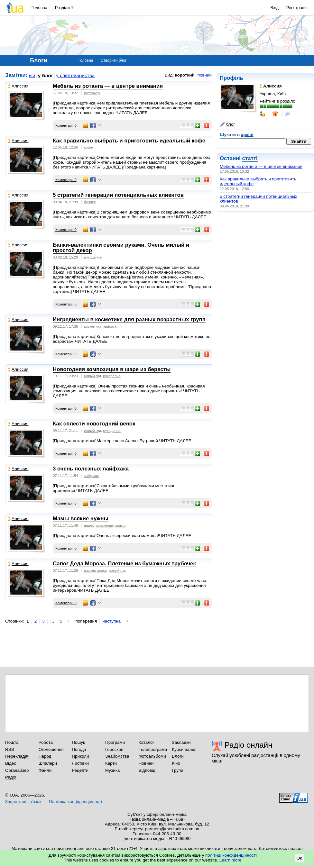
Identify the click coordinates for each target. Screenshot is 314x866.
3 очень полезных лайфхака (91, 469)
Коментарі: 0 (66, 125)
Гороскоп (114, 749)
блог (227, 124)
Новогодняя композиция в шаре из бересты (112, 369)
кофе (88, 147)
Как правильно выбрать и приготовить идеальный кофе (129, 141)
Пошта (11, 742)
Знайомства (117, 756)
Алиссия (18, 86)
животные (104, 525)
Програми (115, 742)
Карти (111, 763)
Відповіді (148, 770)
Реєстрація (297, 7)
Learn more (230, 860)
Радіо (10, 777)
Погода (79, 749)
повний (205, 75)
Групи (177, 770)
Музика (112, 770)
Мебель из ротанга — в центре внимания (261, 166)
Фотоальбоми (152, 756)
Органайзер (17, 770)
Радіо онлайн (248, 745)
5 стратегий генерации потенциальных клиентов (118, 195)
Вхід (275, 7)
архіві (247, 134)
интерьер (92, 93)
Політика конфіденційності (75, 801)
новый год (92, 376)
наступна (111, 621)
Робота (46, 742)
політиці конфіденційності (231, 855)
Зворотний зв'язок (23, 801)
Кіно (176, 763)
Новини (146, 763)
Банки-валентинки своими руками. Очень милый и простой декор (121, 247)
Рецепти (80, 770)
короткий (185, 75)
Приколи (80, 756)
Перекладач (17, 756)
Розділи (62, 7)
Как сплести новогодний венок (94, 424)
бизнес (90, 202)
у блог (45, 75)
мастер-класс (95, 570)
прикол (120, 525)
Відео (10, 763)
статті (250, 158)
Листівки (80, 763)
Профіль (231, 78)
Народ (45, 756)
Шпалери (48, 763)
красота (109, 326)
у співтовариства (75, 75)
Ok (299, 858)
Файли (45, 770)
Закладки (181, 742)
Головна (39, 7)
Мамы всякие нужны (80, 518)
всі (32, 75)
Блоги (178, 756)
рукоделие (93, 257)
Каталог (146, 742)
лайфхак (91, 476)
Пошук (78, 742)
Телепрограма (153, 749)
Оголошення (51, 749)
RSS (9, 749)
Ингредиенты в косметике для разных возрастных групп (129, 319)
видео (89, 525)
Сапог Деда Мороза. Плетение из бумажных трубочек (124, 564)
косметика (93, 326)
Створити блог (114, 60)
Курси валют (184, 749)
